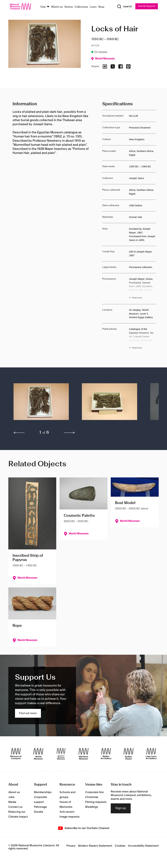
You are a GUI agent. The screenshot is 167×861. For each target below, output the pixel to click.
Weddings (91, 807)
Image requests (70, 816)
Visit (43, 7)
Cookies (120, 846)
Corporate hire (94, 792)
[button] (41, 403)
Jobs (11, 797)
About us (14, 792)
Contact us (15, 807)
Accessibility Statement (143, 846)
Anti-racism (67, 812)
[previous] (19, 432)
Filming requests (95, 802)
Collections (81, 7)
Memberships (43, 792)
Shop (101, 7)
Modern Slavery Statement (95, 846)
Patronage (40, 807)
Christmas (91, 797)
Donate (38, 812)
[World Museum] (38, 753)
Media (12, 802)
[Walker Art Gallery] (106, 753)
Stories (68, 7)
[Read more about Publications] (142, 338)
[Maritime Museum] (83, 753)
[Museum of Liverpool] (15, 753)
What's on (57, 7)
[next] (69, 432)
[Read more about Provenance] (142, 288)
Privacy (71, 846)
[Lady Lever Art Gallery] (151, 753)
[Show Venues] (48, 7)
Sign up (120, 808)
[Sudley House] (128, 753)
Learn (93, 7)
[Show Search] (124, 6)
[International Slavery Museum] (60, 753)
